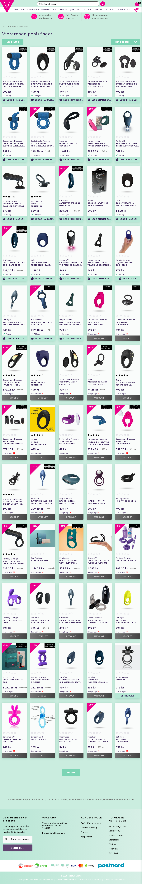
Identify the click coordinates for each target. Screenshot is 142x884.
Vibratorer (114, 840)
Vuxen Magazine (117, 826)
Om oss (84, 832)
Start (4, 26)
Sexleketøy (114, 831)
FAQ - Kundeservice (91, 823)
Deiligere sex (23, 26)
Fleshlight (113, 849)
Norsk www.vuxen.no (90, 879)
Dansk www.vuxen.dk (114, 879)
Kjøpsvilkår (86, 836)
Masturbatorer (116, 835)
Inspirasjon (12, 26)
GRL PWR (114, 853)
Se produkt (127, 278)
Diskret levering (89, 827)
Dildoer (112, 844)
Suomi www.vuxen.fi (66, 879)
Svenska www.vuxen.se (41, 879)
